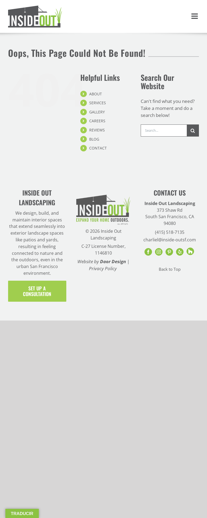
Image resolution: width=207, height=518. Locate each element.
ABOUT (95, 93)
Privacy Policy (103, 268)
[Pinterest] (169, 252)
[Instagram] (159, 252)
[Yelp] (180, 252)
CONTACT (98, 148)
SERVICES (97, 102)
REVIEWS (97, 130)
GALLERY (97, 111)
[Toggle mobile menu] (195, 16)
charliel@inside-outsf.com (169, 240)
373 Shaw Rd (169, 210)
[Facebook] (148, 252)
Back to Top (170, 269)
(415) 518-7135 (169, 232)
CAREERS (97, 120)
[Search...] (164, 130)
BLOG (94, 139)
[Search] (193, 130)
